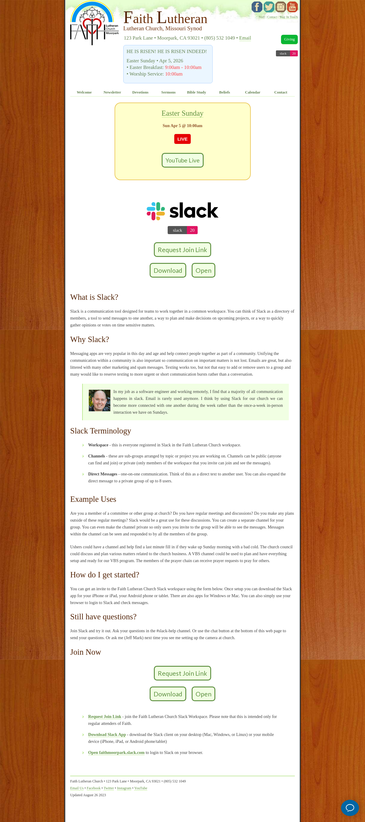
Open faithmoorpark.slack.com (116, 752)
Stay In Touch (289, 17)
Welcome (84, 92)
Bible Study (196, 92)
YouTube (292, 6)
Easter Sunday (183, 113)
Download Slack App (107, 734)
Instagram (124, 788)
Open (203, 270)
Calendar (252, 92)
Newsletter (112, 92)
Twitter (108, 788)
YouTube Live (183, 160)
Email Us (77, 788)
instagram (280, 6)
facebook (257, 6)
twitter (269, 6)
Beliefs (224, 92)
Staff (262, 17)
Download (168, 270)
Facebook (93, 788)
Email (245, 38)
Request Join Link (182, 249)
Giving (289, 39)
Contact (272, 17)
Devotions (140, 92)
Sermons (168, 92)
